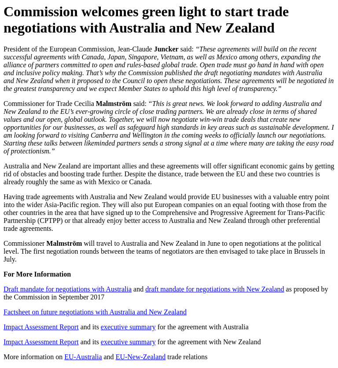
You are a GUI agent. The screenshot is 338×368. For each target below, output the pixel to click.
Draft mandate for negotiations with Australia (68, 289)
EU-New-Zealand (141, 357)
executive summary (128, 327)
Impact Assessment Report (41, 327)
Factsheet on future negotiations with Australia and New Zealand (95, 312)
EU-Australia (83, 357)
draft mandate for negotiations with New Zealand (214, 289)
